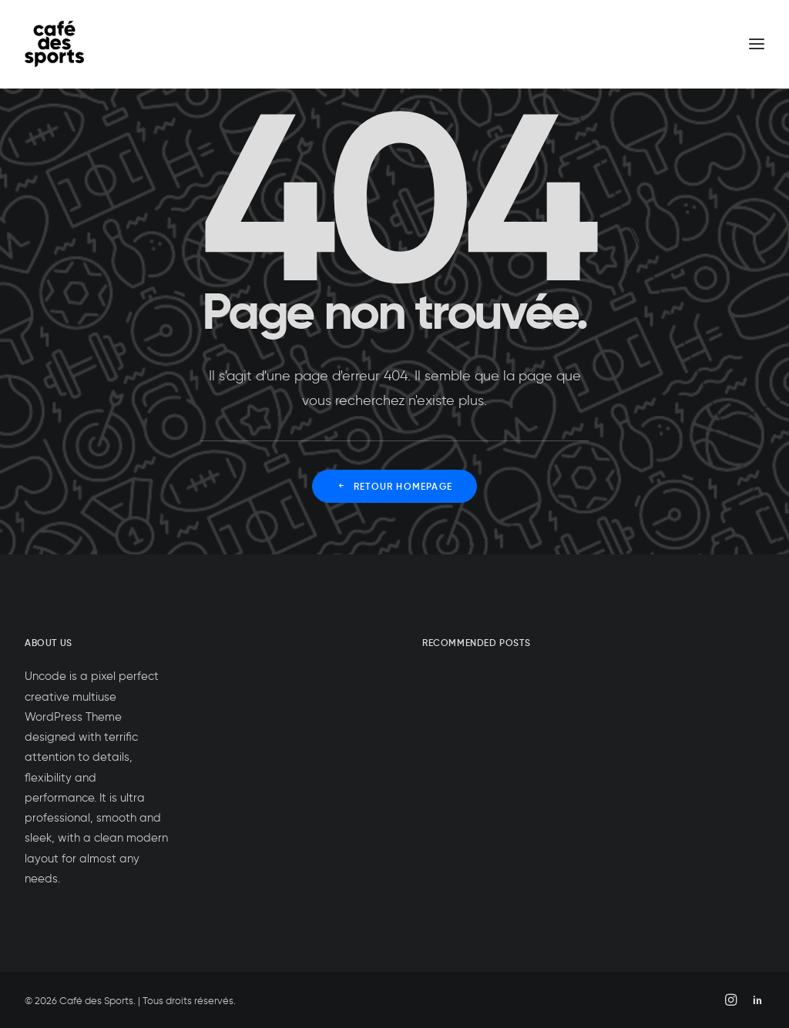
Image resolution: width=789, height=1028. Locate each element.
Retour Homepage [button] (394, 486)
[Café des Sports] (54, 44)
